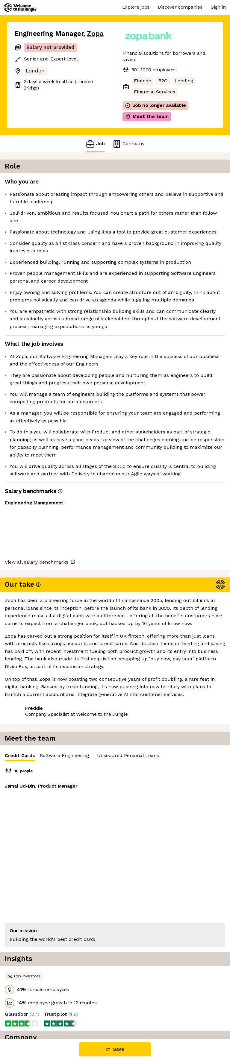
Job (95, 144)
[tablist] (176, 183)
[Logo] (20, 7)
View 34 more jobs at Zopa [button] (45, 841)
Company (128, 144)
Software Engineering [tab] (186, 183)
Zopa (95, 34)
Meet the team (147, 116)
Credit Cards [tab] (142, 185)
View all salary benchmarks (43, 807)
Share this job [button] (31, 830)
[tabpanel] (176, 250)
